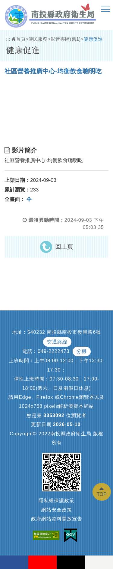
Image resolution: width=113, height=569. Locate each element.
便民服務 (38, 39)
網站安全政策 (56, 509)
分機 (82, 351)
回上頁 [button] (64, 246)
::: (8, 39)
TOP (102, 494)
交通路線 (57, 341)
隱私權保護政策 (56, 500)
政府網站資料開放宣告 (56, 518)
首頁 (18, 39)
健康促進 (93, 39)
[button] (105, 10)
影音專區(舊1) (66, 39)
